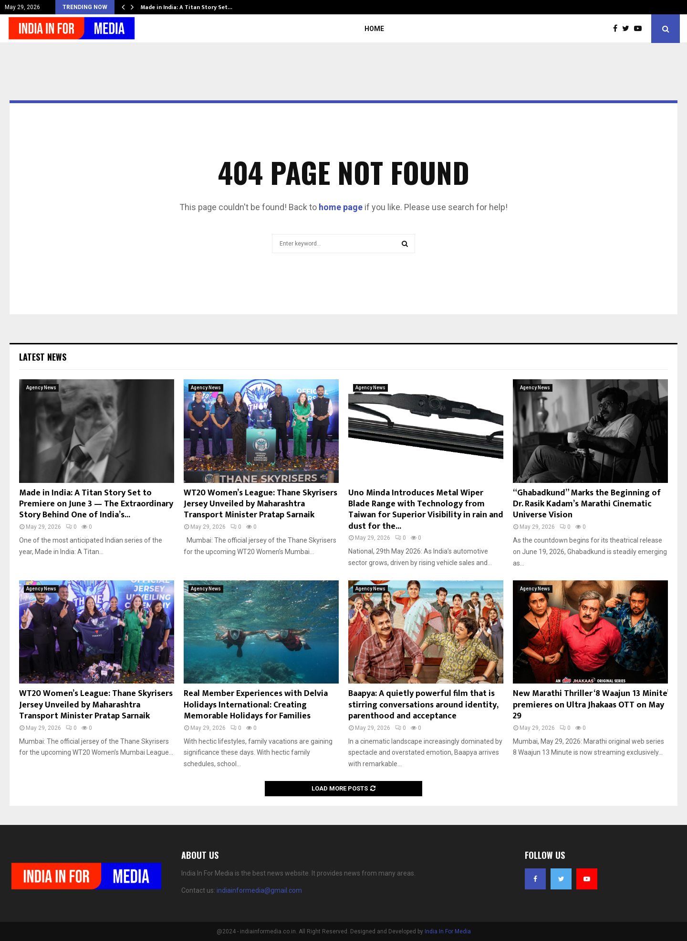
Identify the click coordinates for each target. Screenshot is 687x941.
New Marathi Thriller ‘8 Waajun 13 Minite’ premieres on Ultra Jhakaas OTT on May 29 (590, 704)
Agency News (41, 387)
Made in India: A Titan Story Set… (186, 7)
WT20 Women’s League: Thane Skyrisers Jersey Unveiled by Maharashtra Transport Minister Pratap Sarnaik (260, 504)
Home (374, 28)
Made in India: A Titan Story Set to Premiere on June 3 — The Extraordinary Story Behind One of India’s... (96, 504)
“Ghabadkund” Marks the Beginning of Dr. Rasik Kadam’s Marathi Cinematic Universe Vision (587, 504)
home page (341, 207)
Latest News (42, 357)
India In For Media (448, 931)
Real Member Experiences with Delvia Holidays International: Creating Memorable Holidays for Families (256, 704)
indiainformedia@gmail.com (259, 890)
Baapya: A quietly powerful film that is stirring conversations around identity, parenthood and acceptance (423, 704)
